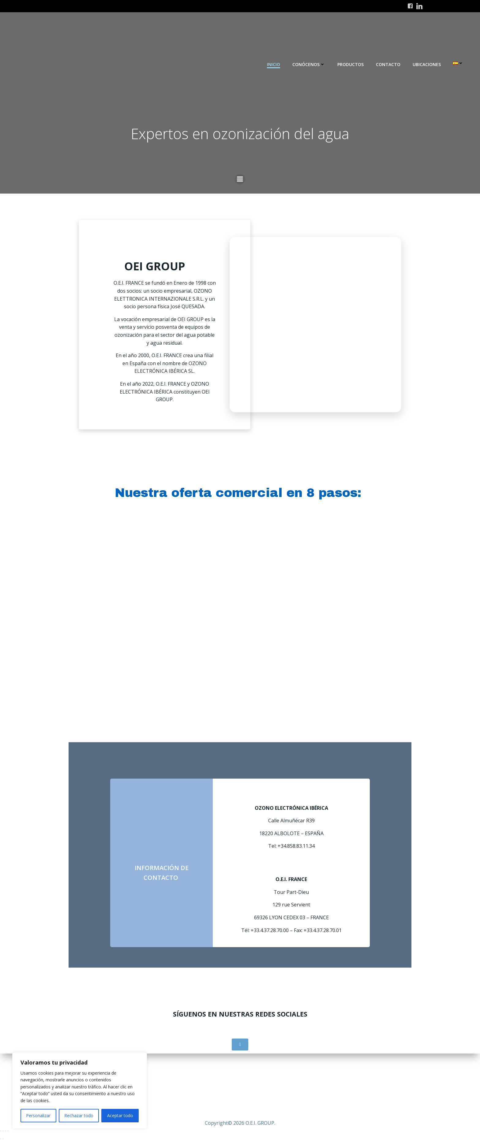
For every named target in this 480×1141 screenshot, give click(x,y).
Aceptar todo (120, 1115)
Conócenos (308, 64)
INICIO (273, 64)
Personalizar (38, 1115)
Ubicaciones (427, 64)
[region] (79, 1090)
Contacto (388, 64)
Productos (350, 64)
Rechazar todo (78, 1115)
